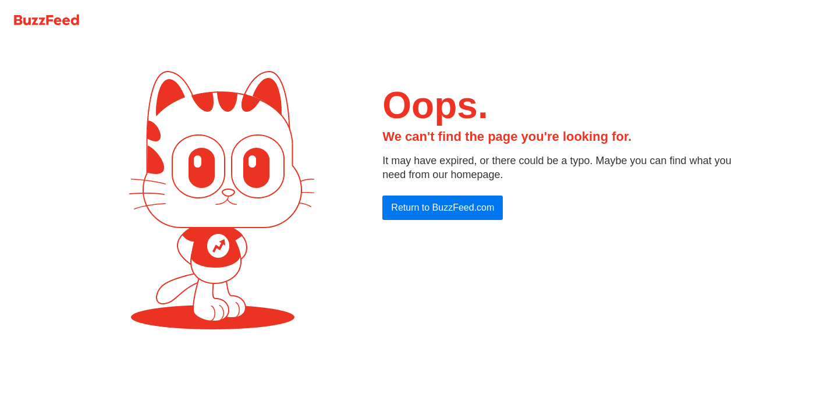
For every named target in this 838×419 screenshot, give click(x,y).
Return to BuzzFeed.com (442, 207)
